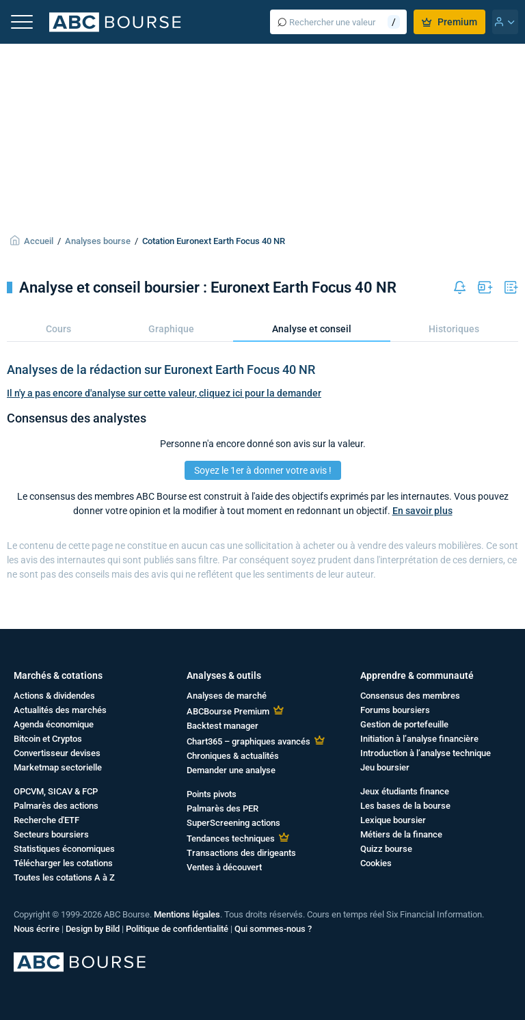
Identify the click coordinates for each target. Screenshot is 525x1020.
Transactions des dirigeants (241, 853)
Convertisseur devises (57, 753)
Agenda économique (54, 724)
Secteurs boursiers (51, 834)
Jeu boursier (384, 767)
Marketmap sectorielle (58, 767)
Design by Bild (93, 929)
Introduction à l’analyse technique (425, 753)
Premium (449, 21)
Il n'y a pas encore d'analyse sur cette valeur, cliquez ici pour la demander (164, 393)
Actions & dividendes (54, 695)
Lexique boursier (393, 820)
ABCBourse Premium (228, 711)
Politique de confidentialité (177, 929)
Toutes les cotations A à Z (64, 877)
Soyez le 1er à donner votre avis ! (263, 470)
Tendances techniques (231, 838)
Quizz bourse (386, 849)
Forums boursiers (395, 710)
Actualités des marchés (60, 710)
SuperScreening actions (233, 823)
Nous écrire (36, 929)
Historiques (454, 328)
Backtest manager (222, 726)
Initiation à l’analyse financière (419, 739)
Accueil (38, 241)
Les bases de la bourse (405, 806)
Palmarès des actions (56, 806)
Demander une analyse (231, 770)
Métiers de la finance (401, 834)
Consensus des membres (410, 695)
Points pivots (212, 794)
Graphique (171, 328)
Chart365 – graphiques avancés (248, 741)
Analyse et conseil (311, 328)
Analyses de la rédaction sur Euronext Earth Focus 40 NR (161, 369)
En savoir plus (422, 510)
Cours (58, 328)
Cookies (376, 863)
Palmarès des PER (222, 808)
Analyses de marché (227, 695)
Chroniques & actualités (233, 756)
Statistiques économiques (64, 849)
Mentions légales (187, 914)
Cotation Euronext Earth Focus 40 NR (213, 241)
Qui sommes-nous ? (273, 929)
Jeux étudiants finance (404, 791)
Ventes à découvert (224, 867)
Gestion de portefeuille (404, 724)
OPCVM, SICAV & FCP (56, 791)
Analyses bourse (98, 241)
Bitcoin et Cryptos (48, 739)
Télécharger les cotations (63, 863)
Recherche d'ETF (46, 820)
